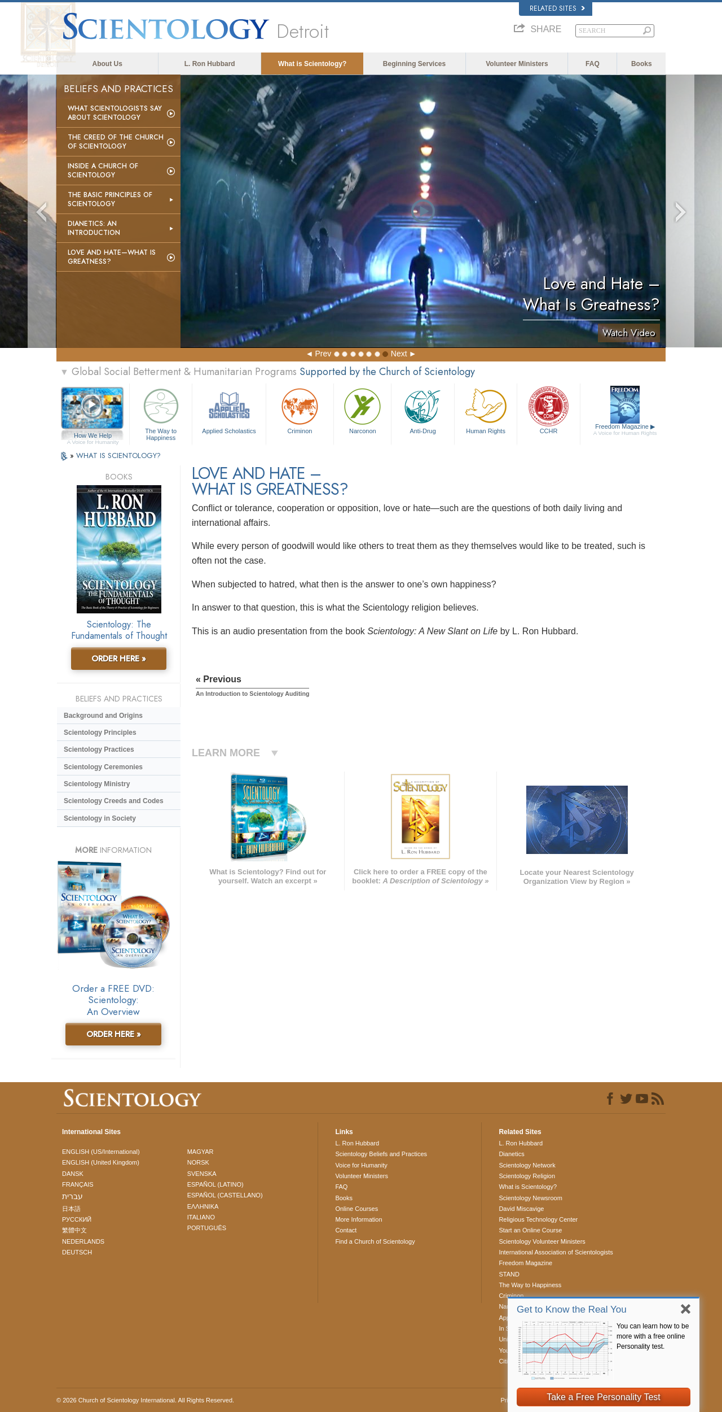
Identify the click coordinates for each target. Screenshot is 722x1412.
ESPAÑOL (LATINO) (215, 1184)
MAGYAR (200, 1151)
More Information (358, 1219)
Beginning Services (414, 64)
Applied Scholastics (228, 409)
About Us (107, 64)
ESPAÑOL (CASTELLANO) (225, 1195)
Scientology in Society (100, 818)
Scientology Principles (100, 732)
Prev (323, 353)
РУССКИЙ (76, 1219)
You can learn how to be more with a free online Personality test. (653, 1336)
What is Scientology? (312, 64)
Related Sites (557, 8)
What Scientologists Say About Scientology (115, 113)
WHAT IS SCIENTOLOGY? (118, 455)
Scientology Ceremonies (103, 767)
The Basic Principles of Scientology (110, 199)
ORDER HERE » (118, 658)
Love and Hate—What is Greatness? (112, 257)
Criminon (300, 409)
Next (399, 353)
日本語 (71, 1208)
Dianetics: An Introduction (94, 228)
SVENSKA (202, 1173)
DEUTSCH (77, 1252)
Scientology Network (527, 1165)
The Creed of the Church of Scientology (116, 141)
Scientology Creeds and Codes (114, 801)
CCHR (548, 409)
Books (641, 64)
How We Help (92, 436)
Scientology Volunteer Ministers (542, 1241)
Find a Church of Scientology (375, 1241)
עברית (72, 1196)
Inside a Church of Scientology (103, 170)
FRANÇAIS (78, 1184)
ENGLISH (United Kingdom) (100, 1162)
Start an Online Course (530, 1230)
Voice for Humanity (361, 1165)
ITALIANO (201, 1217)
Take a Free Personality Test (604, 1397)
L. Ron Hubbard (209, 64)
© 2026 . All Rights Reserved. (145, 1400)
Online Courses (356, 1208)
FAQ (592, 64)
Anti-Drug (422, 409)
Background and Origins (103, 716)
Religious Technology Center (538, 1219)
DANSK (72, 1173)
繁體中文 (74, 1230)
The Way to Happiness (161, 412)
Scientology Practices (99, 749)
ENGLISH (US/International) (101, 1151)
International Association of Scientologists (556, 1252)
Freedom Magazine (625, 430)
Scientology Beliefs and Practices (381, 1153)
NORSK (198, 1162)
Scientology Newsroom (530, 1198)
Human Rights (485, 409)
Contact (345, 1230)
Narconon (362, 409)
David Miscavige (521, 1208)
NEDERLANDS (83, 1241)
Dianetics (511, 1153)
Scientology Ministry (97, 784)
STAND (509, 1274)
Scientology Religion (527, 1176)
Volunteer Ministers (517, 64)
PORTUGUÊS (206, 1227)
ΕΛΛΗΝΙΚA (203, 1206)
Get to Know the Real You (572, 1309)
